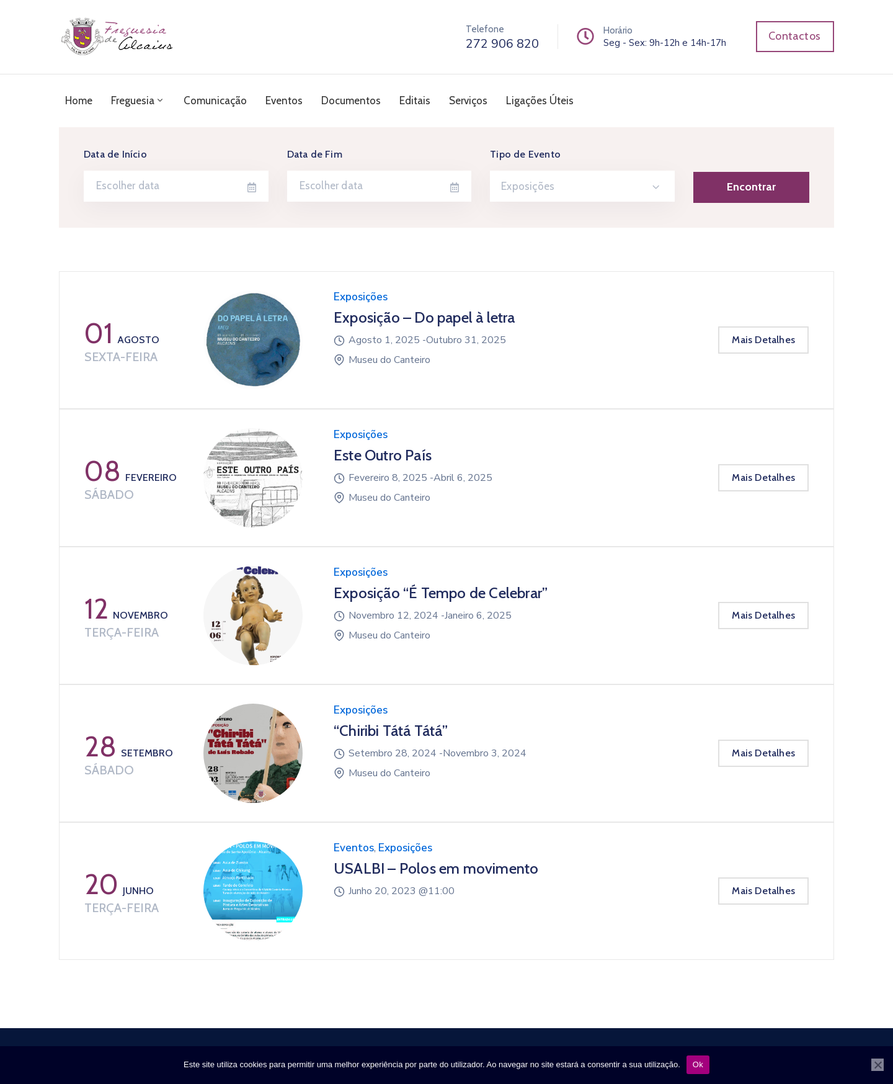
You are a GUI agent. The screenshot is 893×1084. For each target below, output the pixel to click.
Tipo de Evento (525, 154)
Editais (414, 100)
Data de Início (115, 154)
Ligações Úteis (540, 100)
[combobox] (582, 186)
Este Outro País (383, 455)
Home (78, 100)
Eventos (284, 100)
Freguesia (138, 100)
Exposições (361, 297)
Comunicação (215, 100)
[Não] (877, 1065)
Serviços (468, 100)
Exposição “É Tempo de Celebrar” (441, 593)
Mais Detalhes (763, 340)
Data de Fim (314, 154)
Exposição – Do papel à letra (424, 317)
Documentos (351, 100)
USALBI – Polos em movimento (436, 868)
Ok (698, 1064)
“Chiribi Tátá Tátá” (391, 731)
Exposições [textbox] (527, 186)
